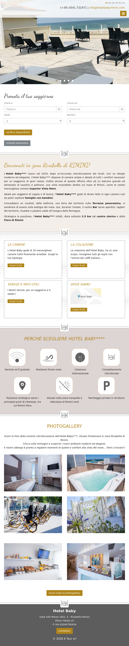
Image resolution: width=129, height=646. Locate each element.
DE (113, 3)
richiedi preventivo (17, 143)
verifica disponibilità (18, 132)
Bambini (71, 114)
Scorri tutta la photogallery (64, 593)
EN (109, 3)
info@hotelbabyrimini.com (107, 7)
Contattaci (64, 631)
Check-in (8, 102)
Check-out (72, 102)
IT (106, 3)
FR (116, 3)
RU (120, 3)
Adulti (7, 114)
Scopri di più (16, 265)
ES (123, 3)
